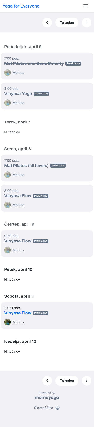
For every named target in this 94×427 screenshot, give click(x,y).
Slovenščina (47, 407)
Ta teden (67, 23)
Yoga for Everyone (21, 6)
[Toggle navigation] (85, 6)
